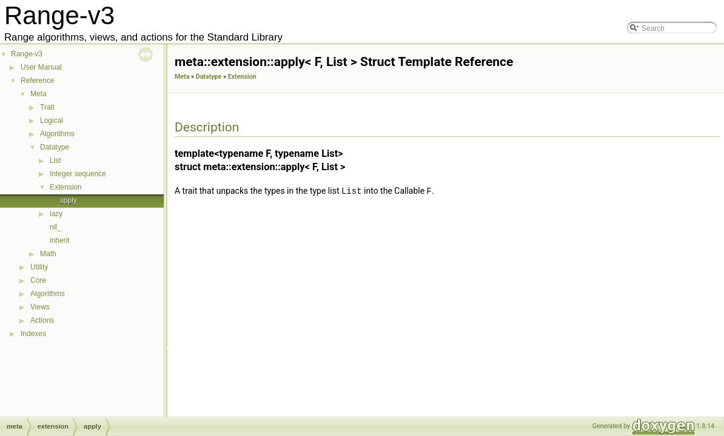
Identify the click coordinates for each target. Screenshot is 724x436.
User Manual (41, 67)
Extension (66, 187)
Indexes (33, 333)
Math (48, 253)
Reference (37, 80)
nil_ (55, 227)
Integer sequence (78, 174)
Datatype (54, 147)
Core (38, 280)
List (55, 160)
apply (68, 200)
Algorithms (57, 134)
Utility (39, 267)
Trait (47, 107)
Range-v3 (26, 54)
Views (40, 307)
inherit (60, 240)
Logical (51, 120)
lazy (56, 214)
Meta (38, 94)
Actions (42, 320)
